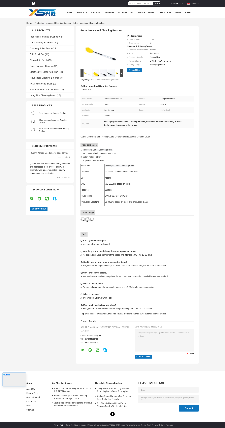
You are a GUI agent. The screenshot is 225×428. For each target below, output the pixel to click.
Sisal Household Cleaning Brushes (126, 314)
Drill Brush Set (37, 54)
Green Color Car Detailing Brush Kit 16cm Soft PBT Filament (72, 389)
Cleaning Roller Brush (41, 48)
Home (69, 12)
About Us (109, 12)
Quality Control (146, 12)
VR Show (95, 12)
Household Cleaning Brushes (58, 23)
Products (82, 12)
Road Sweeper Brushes (42, 66)
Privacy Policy (59, 425)
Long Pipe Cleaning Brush (43, 95)
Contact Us (165, 12)
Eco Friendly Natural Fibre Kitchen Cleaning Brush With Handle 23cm (112, 404)
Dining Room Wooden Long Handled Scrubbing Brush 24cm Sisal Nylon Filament (113, 390)
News (178, 12)
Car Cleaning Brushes (41, 42)
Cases (188, 12)
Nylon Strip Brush (39, 60)
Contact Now (134, 70)
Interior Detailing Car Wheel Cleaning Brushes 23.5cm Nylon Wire (70, 397)
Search (157, 3)
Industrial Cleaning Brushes (44, 36)
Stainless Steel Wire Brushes (44, 89)
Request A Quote (177, 3)
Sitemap (30, 410)
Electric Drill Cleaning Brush (44, 72)
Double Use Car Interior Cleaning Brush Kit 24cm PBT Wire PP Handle (73, 404)
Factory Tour (125, 12)
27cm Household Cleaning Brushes (98, 314)
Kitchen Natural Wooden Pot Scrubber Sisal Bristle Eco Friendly (114, 397)
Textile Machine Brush (41, 83)
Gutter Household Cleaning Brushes (52, 113)
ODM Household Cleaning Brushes (153, 314)
